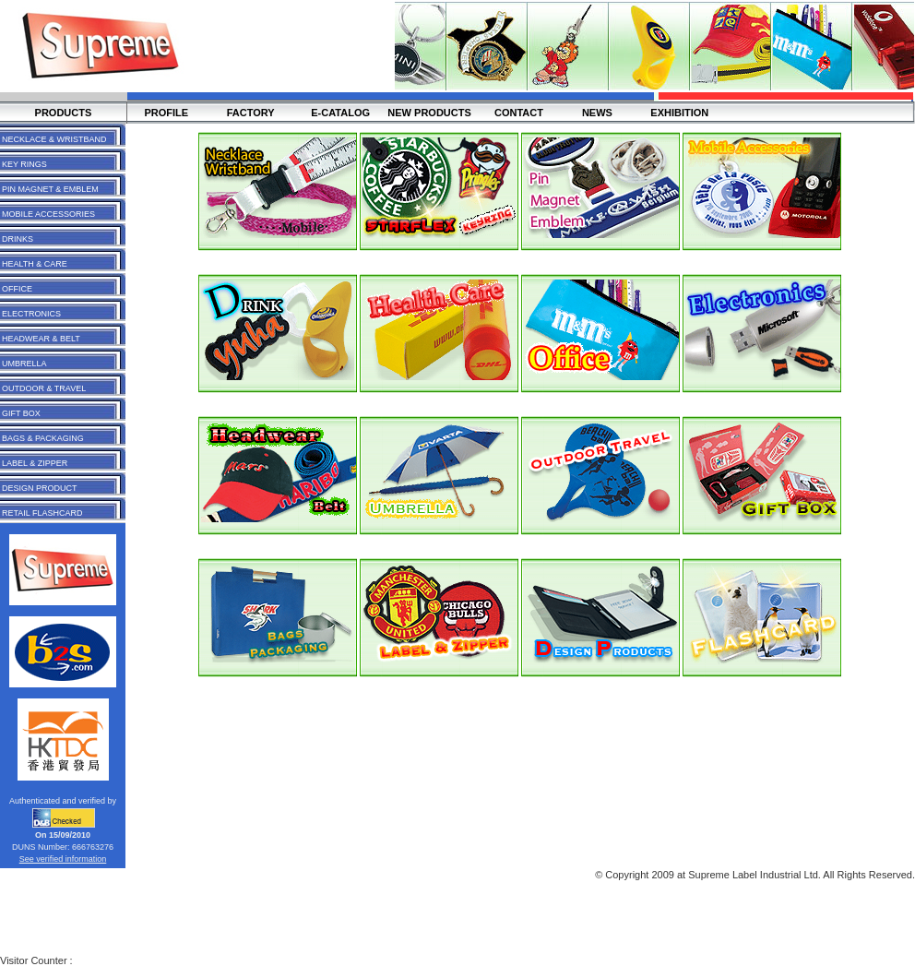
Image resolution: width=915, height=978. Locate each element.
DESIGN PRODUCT (39, 488)
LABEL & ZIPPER (34, 463)
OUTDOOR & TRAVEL (44, 388)
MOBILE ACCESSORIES (48, 214)
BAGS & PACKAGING (43, 438)
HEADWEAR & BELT (41, 338)
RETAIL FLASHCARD (42, 513)
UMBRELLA (24, 363)
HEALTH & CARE (34, 263)
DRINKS (17, 239)
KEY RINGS (24, 164)
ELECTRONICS (31, 313)
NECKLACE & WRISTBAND (54, 139)
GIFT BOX (21, 413)
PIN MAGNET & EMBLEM (50, 189)
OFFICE (17, 288)
